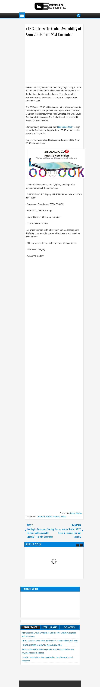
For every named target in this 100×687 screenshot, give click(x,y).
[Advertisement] (51, 59)
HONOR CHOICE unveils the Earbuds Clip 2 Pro (42, 645)
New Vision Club (64, 127)
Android (41, 517)
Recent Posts (30, 627)
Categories (69, 627)
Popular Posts (50, 627)
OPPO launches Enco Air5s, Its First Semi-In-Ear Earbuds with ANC (50, 641)
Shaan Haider (75, 513)
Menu (22, 15)
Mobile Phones (53, 517)
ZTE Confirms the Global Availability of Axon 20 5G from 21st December (53, 31)
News (63, 517)
